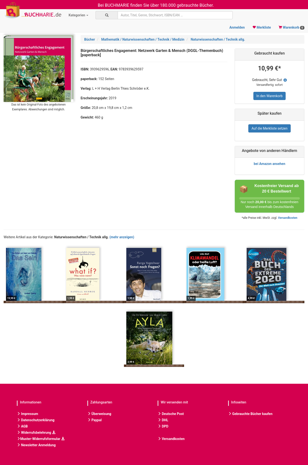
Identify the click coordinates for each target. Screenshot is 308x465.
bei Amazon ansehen (269, 164)
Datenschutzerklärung (35, 420)
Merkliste (261, 27)
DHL (163, 420)
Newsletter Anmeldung (36, 445)
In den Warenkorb (270, 96)
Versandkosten (287, 218)
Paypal (94, 420)
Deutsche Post (171, 414)
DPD (163, 426)
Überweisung (99, 414)
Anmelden (237, 27)
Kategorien (78, 15)
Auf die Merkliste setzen (269, 128)
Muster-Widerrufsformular (40, 439)
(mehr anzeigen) (121, 237)
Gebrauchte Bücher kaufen (250, 414)
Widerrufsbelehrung (36, 432)
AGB (22, 426)
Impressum (27, 414)
